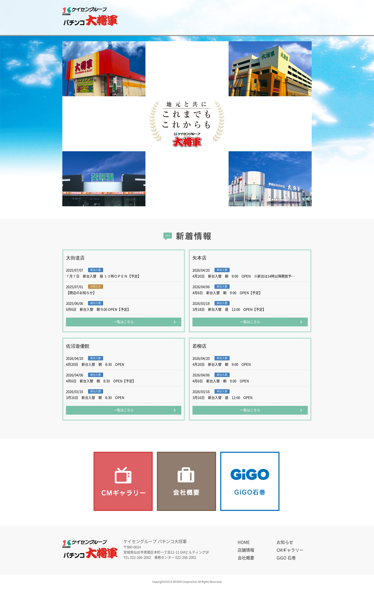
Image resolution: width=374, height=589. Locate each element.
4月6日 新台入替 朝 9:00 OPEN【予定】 (227, 292)
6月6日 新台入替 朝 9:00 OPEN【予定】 (98, 309)
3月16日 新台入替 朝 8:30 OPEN (95, 397)
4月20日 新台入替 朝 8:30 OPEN (95, 364)
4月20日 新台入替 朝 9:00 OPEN (221, 364)
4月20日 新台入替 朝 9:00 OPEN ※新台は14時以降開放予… (243, 276)
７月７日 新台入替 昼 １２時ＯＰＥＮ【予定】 (103, 276)
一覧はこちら (123, 322)
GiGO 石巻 (296, 17)
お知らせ (143, 17)
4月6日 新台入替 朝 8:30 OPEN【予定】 (101, 381)
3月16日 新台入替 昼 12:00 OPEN (222, 397)
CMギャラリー (216, 17)
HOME (244, 542)
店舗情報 (179, 17)
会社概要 (252, 17)
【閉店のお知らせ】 (81, 292)
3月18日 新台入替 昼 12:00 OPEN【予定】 (229, 309)
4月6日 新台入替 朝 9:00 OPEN (220, 381)
